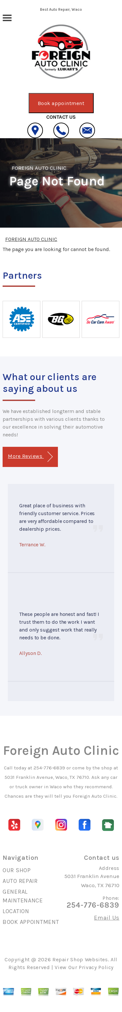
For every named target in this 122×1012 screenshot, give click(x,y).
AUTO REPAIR (20, 881)
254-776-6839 (49, 768)
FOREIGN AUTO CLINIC (39, 168)
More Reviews (30, 456)
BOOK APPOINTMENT (31, 921)
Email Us (106, 918)
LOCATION (16, 911)
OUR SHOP (17, 870)
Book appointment (61, 103)
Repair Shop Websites (80, 959)
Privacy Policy (96, 967)
